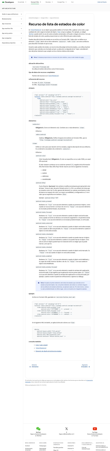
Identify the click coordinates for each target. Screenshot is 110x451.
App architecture (9, 8)
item (39, 98)
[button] (10, 14)
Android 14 (71, 448)
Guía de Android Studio (86, 448)
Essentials (21, 2)
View (58, 32)
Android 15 (71, 446)
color (82, 57)
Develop (48, 2)
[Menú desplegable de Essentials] (26, 2)
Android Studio (102, 2)
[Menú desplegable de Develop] (53, 2)
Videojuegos (42, 446)
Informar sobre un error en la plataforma (102, 446)
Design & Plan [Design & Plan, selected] (35, 2)
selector (37, 96)
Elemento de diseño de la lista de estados (48, 351)
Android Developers (34, 18)
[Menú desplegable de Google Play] (67, 2)
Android (27, 446)
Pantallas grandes (58, 447)
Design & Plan (44, 18)
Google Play (61, 2)
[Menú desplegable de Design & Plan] (41, 2)
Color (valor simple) (42, 345)
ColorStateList (36, 30)
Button (31, 34)
